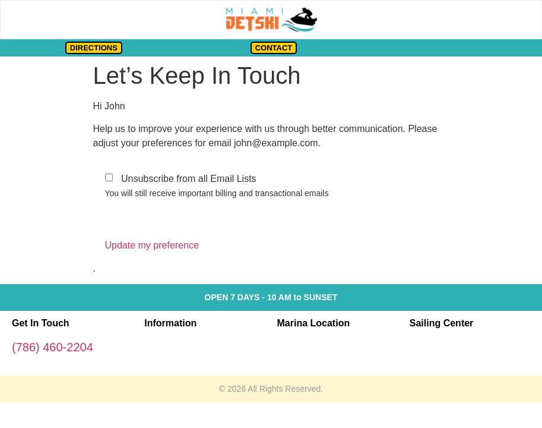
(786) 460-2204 (52, 347)
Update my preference (152, 245)
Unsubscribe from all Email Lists (188, 179)
